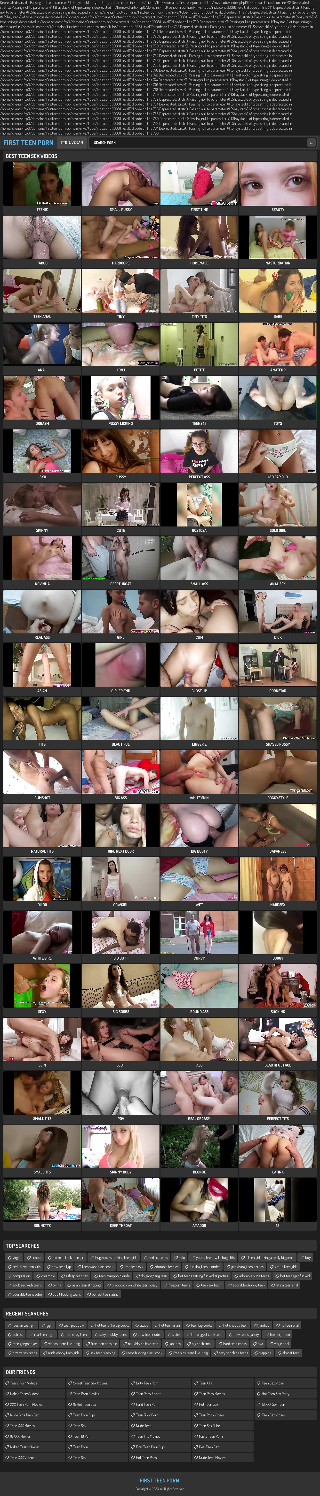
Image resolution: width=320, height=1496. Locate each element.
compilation (21, 1275)
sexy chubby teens (113, 1334)
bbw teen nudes (149, 1334)
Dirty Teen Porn (147, 1383)
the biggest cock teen (206, 1334)
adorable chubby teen (249, 1285)
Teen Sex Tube (209, 1425)
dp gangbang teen (154, 1275)
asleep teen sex (77, 1275)
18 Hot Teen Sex (84, 1404)
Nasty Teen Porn (211, 1436)
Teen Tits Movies (148, 1436)
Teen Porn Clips (84, 1415)
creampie (48, 1275)
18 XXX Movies (20, 1436)
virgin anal (281, 1343)
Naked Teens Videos (24, 1393)
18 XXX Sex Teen (273, 1404)
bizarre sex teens (25, 1352)
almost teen (291, 1352)
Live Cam (76, 142)
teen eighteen (280, 1334)
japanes (175, 1343)
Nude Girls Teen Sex (24, 1415)
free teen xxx (133, 1266)
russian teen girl (24, 1325)
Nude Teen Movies (212, 1457)
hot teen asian (169, 1325)
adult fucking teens (67, 1294)
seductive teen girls (26, 1266)
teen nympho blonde (114, 1275)
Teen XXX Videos (22, 1457)
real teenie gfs (44, 1334)
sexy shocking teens (233, 1352)
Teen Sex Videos (274, 1415)
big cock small (202, 1343)
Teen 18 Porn (82, 1436)
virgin (17, 1257)
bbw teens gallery (246, 1334)
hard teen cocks (235, 1343)
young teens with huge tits (215, 1257)
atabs (144, 1325)
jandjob (264, 1325)
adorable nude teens (254, 1275)
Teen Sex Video (273, 1383)
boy (308, 1257)
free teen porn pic (104, 1343)
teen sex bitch (211, 1285)
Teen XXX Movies (22, 1425)
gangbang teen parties (247, 1266)
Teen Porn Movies (86, 1393)
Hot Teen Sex (208, 1404)
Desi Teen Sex (209, 1446)
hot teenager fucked (295, 1275)
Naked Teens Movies (25, 1446)
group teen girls (286, 1266)
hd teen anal (290, 1325)
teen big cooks (201, 1325)
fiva (260, 1343)
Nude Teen (144, 1425)
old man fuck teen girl (68, 1257)
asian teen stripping (86, 1285)
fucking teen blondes (205, 1266)
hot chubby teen (235, 1325)
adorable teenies (166, 1266)
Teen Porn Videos (211, 1415)
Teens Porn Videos (23, 1383)
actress (18, 1334)
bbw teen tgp (61, 1266)
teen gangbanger (25, 1343)
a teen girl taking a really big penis (270, 1257)
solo (182, 1257)
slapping (265, 1352)
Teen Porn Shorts (148, 1393)
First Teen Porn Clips (151, 1446)
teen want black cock (97, 1266)
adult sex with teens (27, 1285)
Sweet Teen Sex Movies (90, 1383)
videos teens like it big (64, 1343)
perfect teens (158, 1257)
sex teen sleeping (102, 1352)
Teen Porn (80, 1446)
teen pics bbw (74, 1325)
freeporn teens (179, 1285)
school (36, 1257)
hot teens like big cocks (112, 1325)
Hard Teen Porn (147, 1404)
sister (176, 1334)
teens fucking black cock (144, 1352)
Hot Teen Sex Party (275, 1393)
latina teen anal (287, 1285)
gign (50, 1325)
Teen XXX (206, 1383)
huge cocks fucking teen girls (116, 1257)
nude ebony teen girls (63, 1352)
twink (57, 1285)
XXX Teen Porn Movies (26, 1404)
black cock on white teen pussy (134, 1285)
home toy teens (76, 1334)
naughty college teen (143, 1343)
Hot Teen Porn (146, 1457)
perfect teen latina (105, 1294)
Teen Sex (79, 1425)
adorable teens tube (27, 1294)
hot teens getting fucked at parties (203, 1275)
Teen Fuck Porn (147, 1415)
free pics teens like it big (190, 1352)
